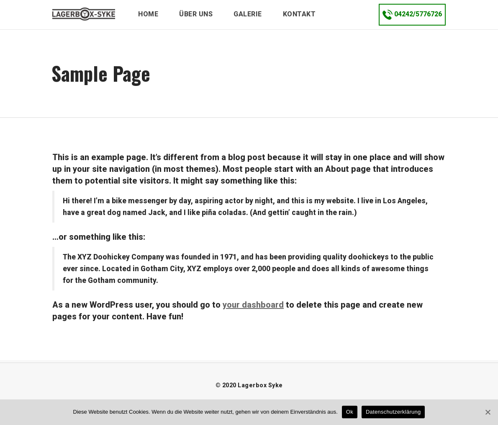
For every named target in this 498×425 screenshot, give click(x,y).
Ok (349, 412)
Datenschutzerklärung (393, 412)
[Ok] (487, 412)
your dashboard (253, 305)
